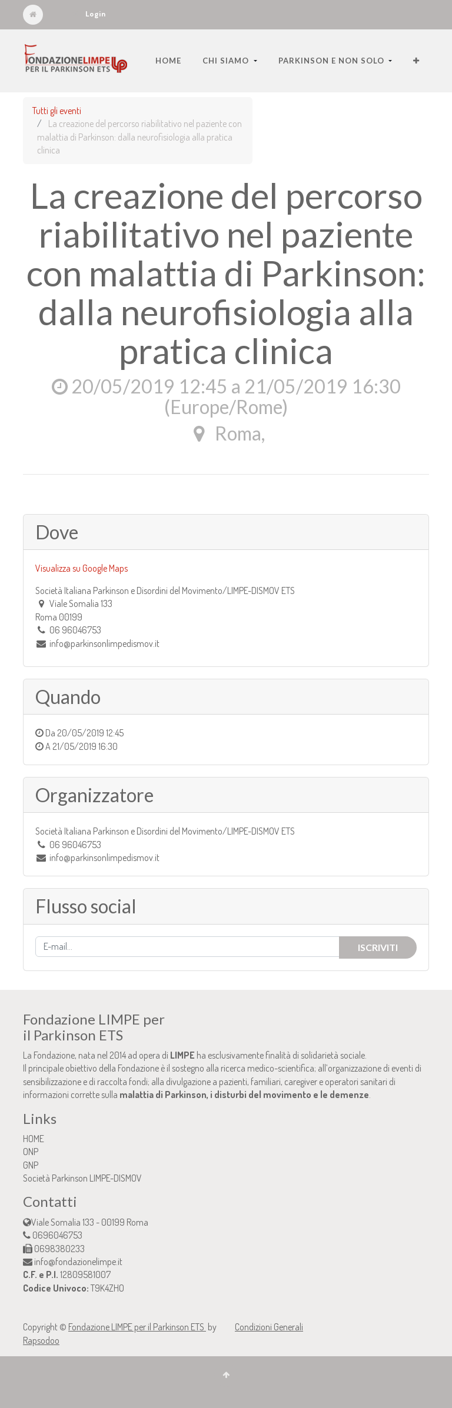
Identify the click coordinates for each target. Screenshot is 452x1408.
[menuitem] (168, 60)
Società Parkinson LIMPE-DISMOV (82, 1178)
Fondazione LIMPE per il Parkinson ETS (137, 1327)
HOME (33, 1139)
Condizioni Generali (269, 1327)
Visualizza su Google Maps (81, 568)
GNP (30, 1165)
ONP (30, 1151)
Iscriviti (378, 947)
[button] (416, 60)
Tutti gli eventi (56, 110)
